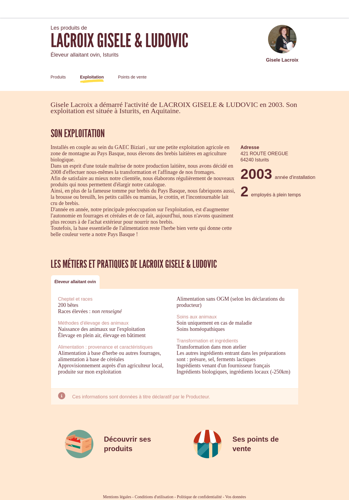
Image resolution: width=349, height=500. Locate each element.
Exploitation (92, 77)
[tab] (75, 282)
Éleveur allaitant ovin (75, 281)
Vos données (235, 497)
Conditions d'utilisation (154, 497)
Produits (58, 77)
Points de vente (132, 77)
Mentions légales (117, 497)
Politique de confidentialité (199, 497)
